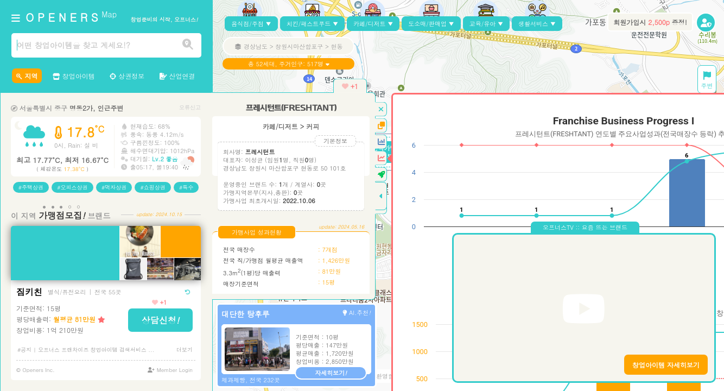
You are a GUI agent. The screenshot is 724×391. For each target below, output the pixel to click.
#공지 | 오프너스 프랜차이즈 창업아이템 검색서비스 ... (86, 350)
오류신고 (190, 107)
